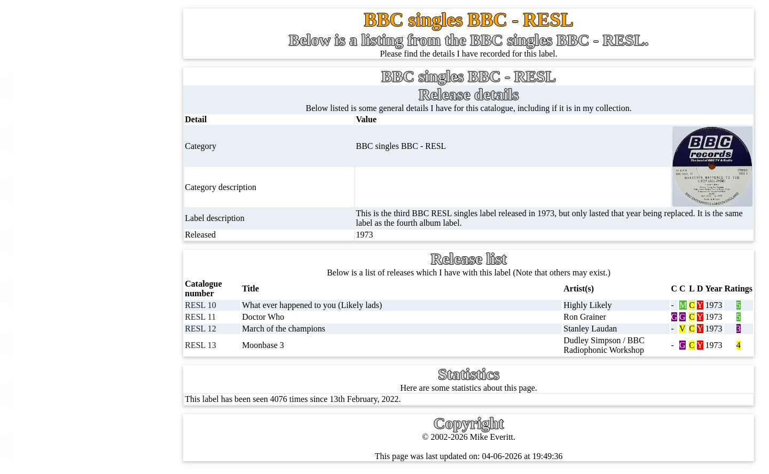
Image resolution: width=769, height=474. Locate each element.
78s (65, 190)
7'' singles (75, 87)
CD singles (78, 164)
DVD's (71, 369)
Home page (78, 62)
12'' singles (78, 113)
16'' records (78, 241)
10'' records (78, 215)
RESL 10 (203, 305)
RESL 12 (203, 328)
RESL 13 (203, 345)
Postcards (75, 446)
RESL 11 (202, 316)
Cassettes (75, 292)
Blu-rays (74, 395)
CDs (66, 318)
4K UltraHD (80, 420)
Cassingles (77, 139)
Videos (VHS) (83, 344)
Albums (73, 267)
